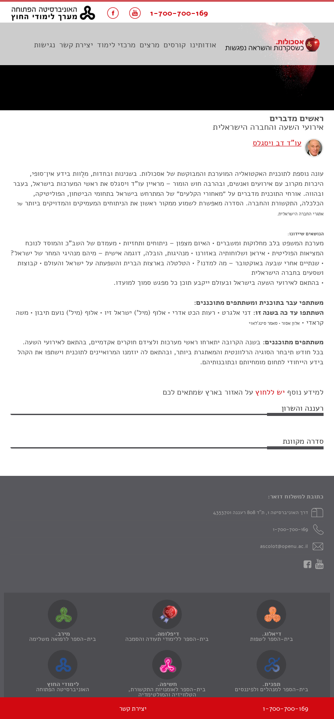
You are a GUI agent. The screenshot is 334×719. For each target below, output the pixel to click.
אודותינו (203, 44)
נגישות (44, 44)
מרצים (150, 44)
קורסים (175, 44)
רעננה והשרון (302, 408)
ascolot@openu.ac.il (284, 546)
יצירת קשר (76, 44)
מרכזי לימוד (116, 44)
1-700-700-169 (290, 529)
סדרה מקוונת (303, 441)
